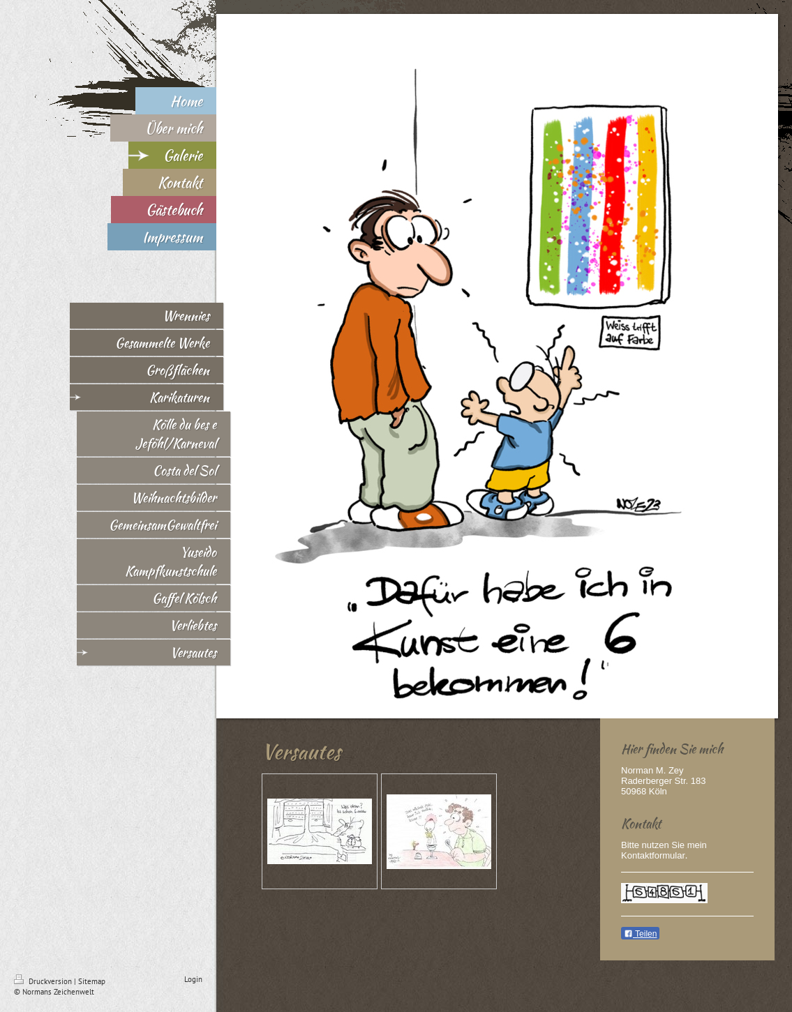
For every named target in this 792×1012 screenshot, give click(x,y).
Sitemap (91, 981)
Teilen (640, 934)
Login (193, 979)
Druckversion (44, 981)
